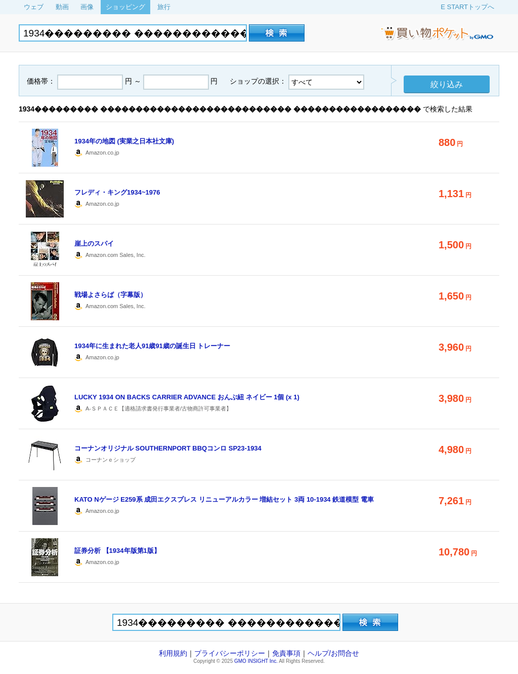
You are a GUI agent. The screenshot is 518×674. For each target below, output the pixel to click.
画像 (87, 7)
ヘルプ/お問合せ (333, 653)
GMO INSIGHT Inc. (256, 661)
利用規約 (173, 653)
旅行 (163, 7)
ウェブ (34, 7)
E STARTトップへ (467, 7)
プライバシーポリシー (229, 653)
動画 (62, 7)
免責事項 (286, 653)
